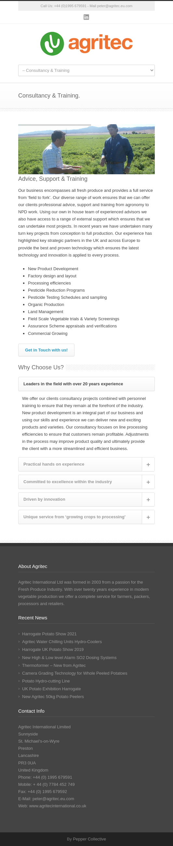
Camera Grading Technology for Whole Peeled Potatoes (74, 673)
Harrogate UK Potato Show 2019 (53, 649)
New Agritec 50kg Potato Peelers (53, 696)
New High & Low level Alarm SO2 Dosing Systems (69, 657)
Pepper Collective (89, 839)
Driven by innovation (44, 499)
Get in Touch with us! (46, 350)
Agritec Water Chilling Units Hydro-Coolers (62, 641)
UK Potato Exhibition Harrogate (51, 688)
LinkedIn (86, 17)
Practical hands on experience (53, 464)
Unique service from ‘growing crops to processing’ (74, 516)
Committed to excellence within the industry (67, 481)
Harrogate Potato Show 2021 (49, 633)
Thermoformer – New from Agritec (54, 665)
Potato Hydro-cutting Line (46, 681)
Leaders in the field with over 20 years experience (73, 383)
